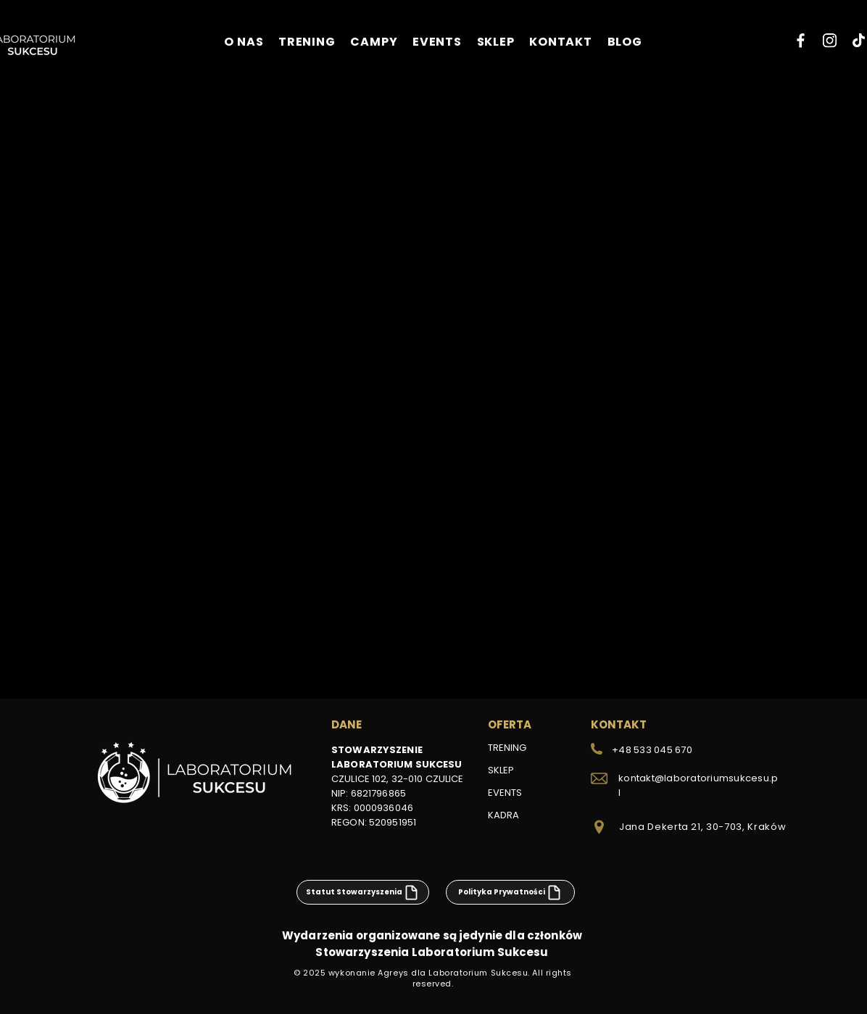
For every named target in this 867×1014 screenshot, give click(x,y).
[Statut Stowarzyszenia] (362, 892)
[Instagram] (830, 40)
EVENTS (505, 792)
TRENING (507, 748)
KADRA (503, 815)
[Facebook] (801, 40)
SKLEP (501, 770)
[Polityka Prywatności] (510, 892)
